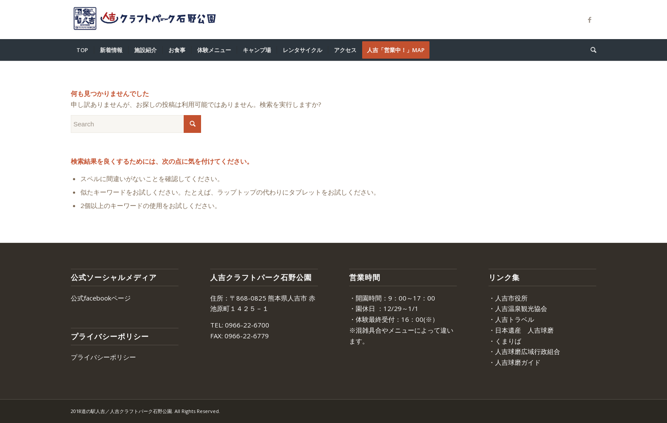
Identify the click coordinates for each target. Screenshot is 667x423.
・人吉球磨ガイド (515, 362)
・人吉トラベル (511, 319)
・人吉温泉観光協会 (518, 308)
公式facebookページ (101, 298)
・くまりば (505, 341)
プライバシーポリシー (103, 357)
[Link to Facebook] (589, 19)
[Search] (590, 50)
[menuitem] (82, 50)
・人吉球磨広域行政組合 (524, 351)
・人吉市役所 (508, 298)
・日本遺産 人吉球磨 (521, 330)
